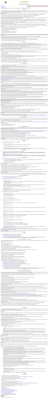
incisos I (6, 390)
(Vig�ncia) (13, 86)
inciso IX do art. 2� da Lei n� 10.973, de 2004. (28, 87)
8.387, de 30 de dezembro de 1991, (34, 115)
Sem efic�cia (1, 5)
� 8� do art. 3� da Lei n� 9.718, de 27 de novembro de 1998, (9, 176)
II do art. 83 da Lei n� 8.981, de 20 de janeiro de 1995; (13, 390)
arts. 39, (3, 391)
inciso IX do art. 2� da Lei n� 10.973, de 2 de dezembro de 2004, (6, 78)
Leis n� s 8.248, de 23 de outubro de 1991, (27, 115)
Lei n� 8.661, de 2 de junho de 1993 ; (5, 388)
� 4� (4, 184)
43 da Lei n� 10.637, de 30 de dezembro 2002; (9, 391)
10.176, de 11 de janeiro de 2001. (41, 115)
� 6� (4, 356)
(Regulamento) (19, 48)
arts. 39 (20, 376)
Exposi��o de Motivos (3, 7)
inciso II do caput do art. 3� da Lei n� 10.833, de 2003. (9, 229)
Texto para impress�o (3, 6)
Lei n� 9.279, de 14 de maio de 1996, (24, 72)
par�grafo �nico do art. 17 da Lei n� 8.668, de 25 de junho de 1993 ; (8, 389)
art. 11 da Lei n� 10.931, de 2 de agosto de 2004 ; (6, 392)
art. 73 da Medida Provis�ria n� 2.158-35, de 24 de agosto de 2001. (8, 393)
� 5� (4, 148)
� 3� (4, 352)
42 (4, 391)
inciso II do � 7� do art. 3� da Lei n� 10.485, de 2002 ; (20, 378)
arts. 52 (46, 79)
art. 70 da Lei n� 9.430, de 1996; (13, 248)
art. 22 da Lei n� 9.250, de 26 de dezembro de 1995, (8, 158)
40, (21, 376)
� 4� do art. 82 (3, 390)
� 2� (4, 226)
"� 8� (4, 358)
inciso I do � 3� (12, 378)
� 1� (4, 214)
